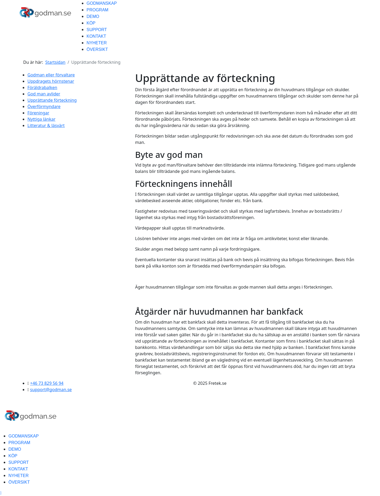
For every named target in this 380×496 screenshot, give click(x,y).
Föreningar (38, 113)
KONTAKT (96, 36)
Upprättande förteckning (52, 100)
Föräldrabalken (42, 87)
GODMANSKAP (102, 3)
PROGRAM (97, 10)
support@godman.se (51, 389)
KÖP (91, 23)
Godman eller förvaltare (51, 75)
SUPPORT (97, 29)
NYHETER (97, 43)
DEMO (93, 16)
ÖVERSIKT (97, 49)
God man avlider (43, 94)
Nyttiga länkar (41, 119)
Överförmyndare (43, 106)
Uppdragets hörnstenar (50, 81)
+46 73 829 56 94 (46, 383)
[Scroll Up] (1, 493)
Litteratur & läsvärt (46, 125)
